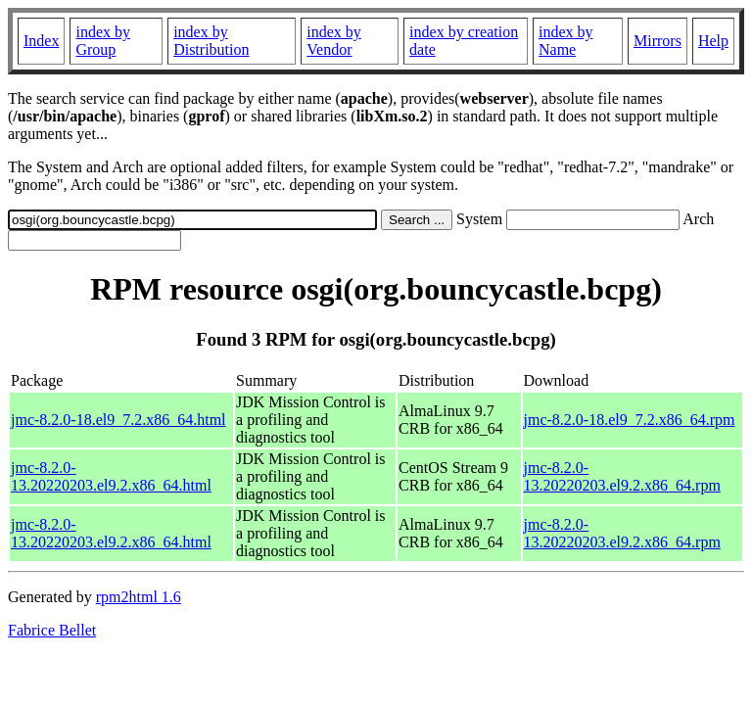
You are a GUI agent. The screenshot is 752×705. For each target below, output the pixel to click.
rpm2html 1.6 (138, 596)
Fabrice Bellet (52, 630)
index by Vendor (333, 41)
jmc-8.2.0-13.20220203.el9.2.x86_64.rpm (622, 476)
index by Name (566, 41)
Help (713, 40)
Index (41, 40)
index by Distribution (211, 41)
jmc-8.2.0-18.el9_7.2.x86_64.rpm (629, 419)
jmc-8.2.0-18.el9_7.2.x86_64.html (118, 419)
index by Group (102, 41)
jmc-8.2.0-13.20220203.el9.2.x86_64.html (111, 476)
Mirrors (658, 40)
